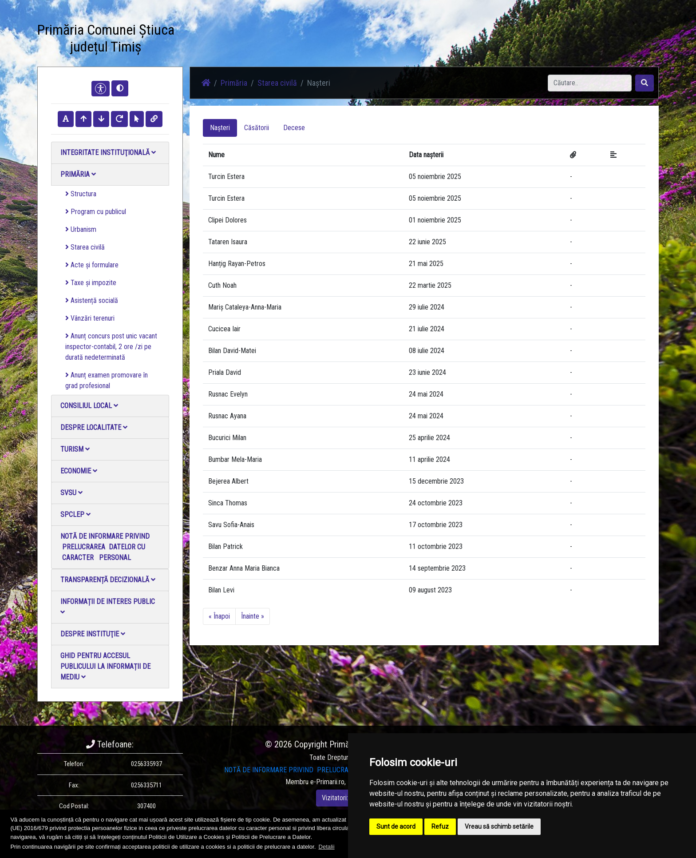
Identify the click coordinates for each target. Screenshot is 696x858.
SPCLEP (75, 514)
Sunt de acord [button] (395, 826)
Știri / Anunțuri (256, 40)
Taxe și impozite (90, 282)
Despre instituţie (92, 634)
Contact (391, 40)
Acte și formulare (92, 265)
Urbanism (80, 229)
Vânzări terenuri (90, 318)
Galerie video (350, 40)
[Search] (590, 83)
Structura (80, 194)
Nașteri (220, 127)
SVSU (71, 493)
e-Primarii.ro (327, 782)
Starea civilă (85, 247)
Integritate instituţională (108, 152)
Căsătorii (256, 127)
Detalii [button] (327, 846)
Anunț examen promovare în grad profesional (106, 380)
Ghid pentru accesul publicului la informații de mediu (105, 666)
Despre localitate (93, 427)
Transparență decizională (107, 580)
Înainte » (252, 616)
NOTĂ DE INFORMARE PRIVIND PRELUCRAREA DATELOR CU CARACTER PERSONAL (105, 547)
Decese (294, 127)
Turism (75, 449)
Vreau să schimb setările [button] (499, 826)
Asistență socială (91, 300)
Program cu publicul (95, 211)
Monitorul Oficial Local (444, 40)
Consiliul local (89, 405)
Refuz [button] (440, 826)
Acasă (216, 40)
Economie (78, 471)
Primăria (78, 174)
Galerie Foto (304, 40)
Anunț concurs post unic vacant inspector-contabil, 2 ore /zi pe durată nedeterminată (111, 346)
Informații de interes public (107, 606)
